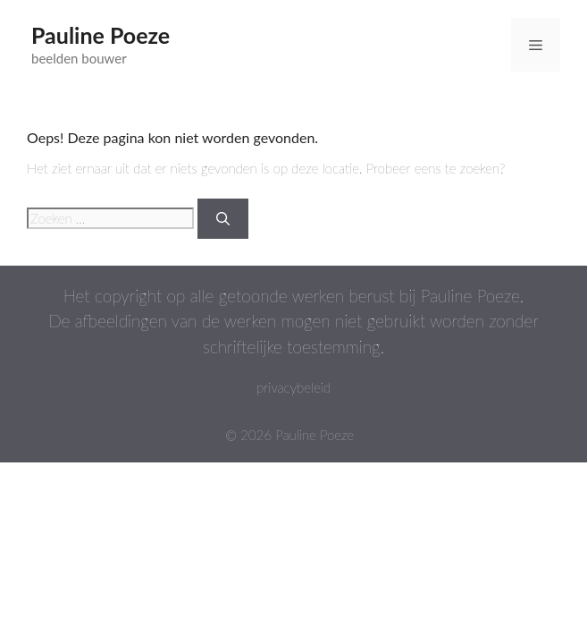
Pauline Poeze (100, 34)
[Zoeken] (222, 219)
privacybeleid (293, 387)
